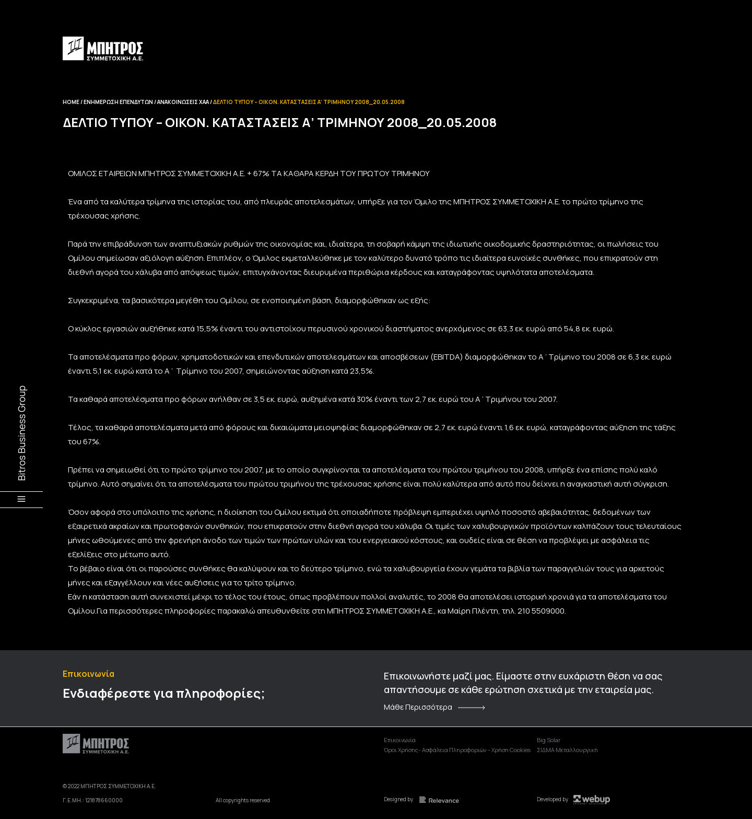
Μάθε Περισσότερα (418, 707)
